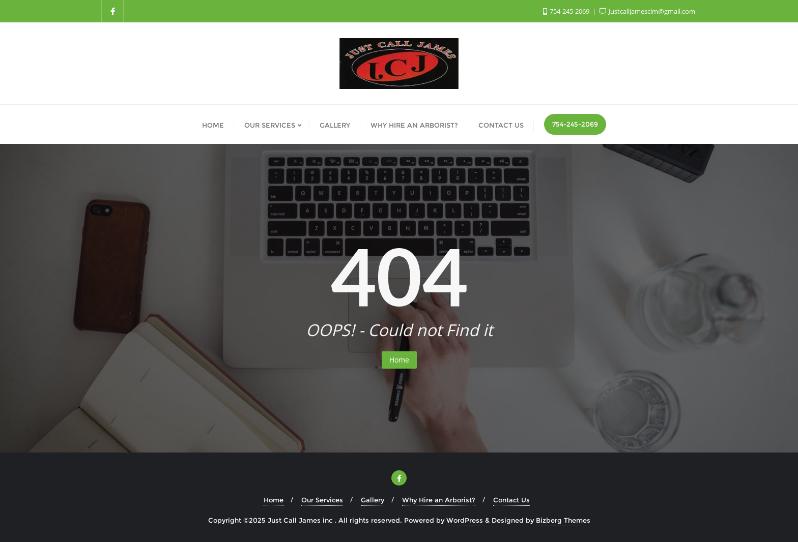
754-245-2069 (575, 124)
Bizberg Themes (563, 520)
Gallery (372, 500)
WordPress (464, 520)
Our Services (322, 500)
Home (399, 360)
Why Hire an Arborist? (438, 500)
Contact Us (511, 500)
